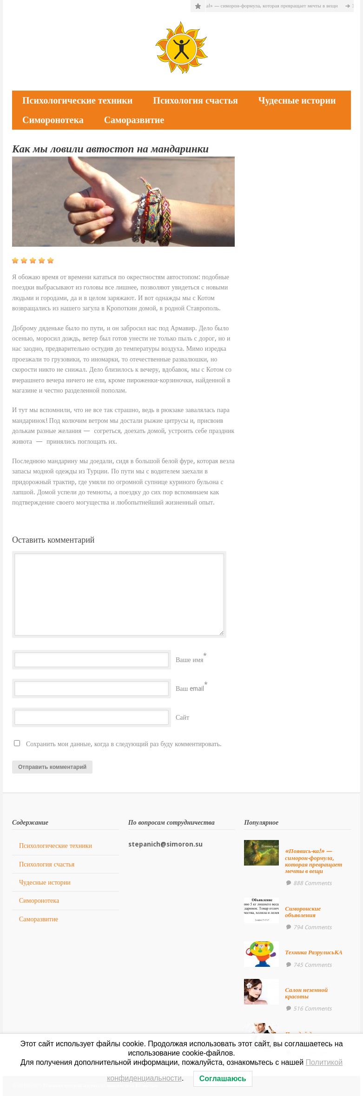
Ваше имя (189, 659)
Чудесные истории (297, 100)
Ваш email (190, 688)
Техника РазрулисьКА (314, 952)
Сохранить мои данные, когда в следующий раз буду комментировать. (124, 744)
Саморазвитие (134, 119)
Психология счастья (195, 100)
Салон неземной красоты (306, 993)
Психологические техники (77, 100)
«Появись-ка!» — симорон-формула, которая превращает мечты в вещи (262, 6)
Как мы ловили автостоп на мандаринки (110, 149)
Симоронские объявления (303, 912)
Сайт (182, 717)
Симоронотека (53, 119)
